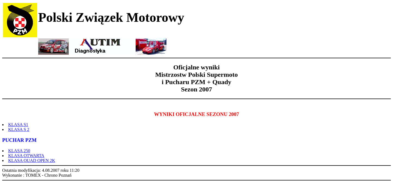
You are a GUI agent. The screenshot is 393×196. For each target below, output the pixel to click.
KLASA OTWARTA (26, 155)
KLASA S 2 (18, 129)
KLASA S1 (18, 124)
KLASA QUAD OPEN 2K (31, 160)
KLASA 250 (19, 150)
